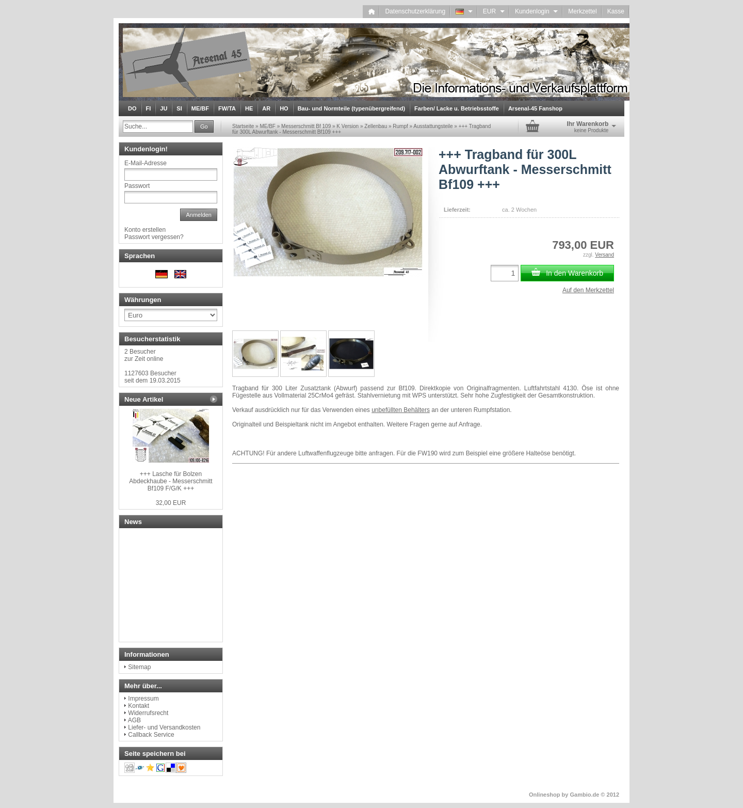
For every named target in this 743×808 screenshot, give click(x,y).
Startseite (243, 126)
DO (132, 108)
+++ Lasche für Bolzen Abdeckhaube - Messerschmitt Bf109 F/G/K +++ (170, 481)
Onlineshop (544, 794)
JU (163, 108)
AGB (134, 720)
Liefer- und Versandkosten (164, 727)
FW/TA (227, 108)
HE (249, 108)
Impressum (143, 698)
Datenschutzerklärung (415, 11)
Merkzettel (582, 11)
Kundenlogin (536, 11)
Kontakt (138, 705)
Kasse (615, 11)
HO (284, 108)
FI (148, 108)
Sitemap (139, 667)
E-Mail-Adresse (145, 163)
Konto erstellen (145, 229)
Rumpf (400, 126)
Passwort (137, 185)
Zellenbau (375, 126)
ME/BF (200, 108)
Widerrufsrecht (148, 713)
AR (266, 108)
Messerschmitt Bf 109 (306, 126)
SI (179, 108)
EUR (494, 11)
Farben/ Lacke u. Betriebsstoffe (456, 108)
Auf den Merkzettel (588, 290)
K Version (347, 126)
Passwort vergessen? (154, 237)
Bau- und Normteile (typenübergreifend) (351, 108)
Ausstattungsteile (433, 126)
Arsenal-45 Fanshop (535, 108)
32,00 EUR (171, 502)
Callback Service (151, 734)
